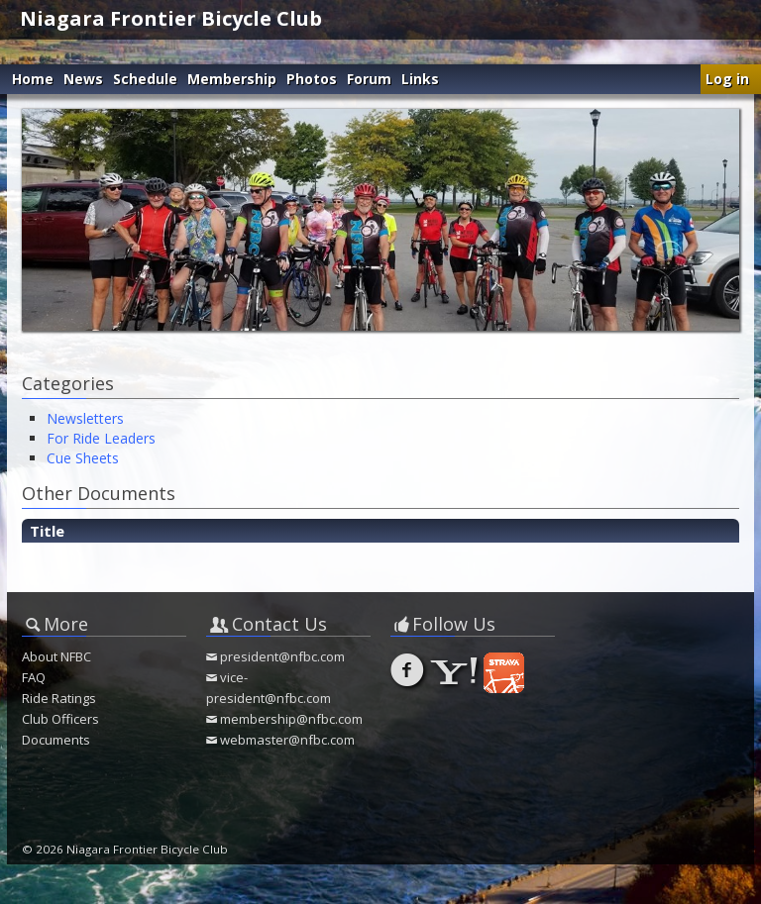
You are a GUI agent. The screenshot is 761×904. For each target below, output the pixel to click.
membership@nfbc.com (291, 719)
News (83, 78)
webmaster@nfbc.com (287, 740)
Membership (231, 78)
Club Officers (60, 719)
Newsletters (85, 418)
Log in (727, 78)
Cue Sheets (83, 458)
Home (33, 78)
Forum (369, 78)
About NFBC (56, 656)
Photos (311, 78)
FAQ (34, 677)
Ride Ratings (59, 698)
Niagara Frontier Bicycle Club (171, 18)
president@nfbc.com (282, 656)
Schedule (145, 78)
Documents (56, 740)
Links (420, 78)
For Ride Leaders (101, 438)
